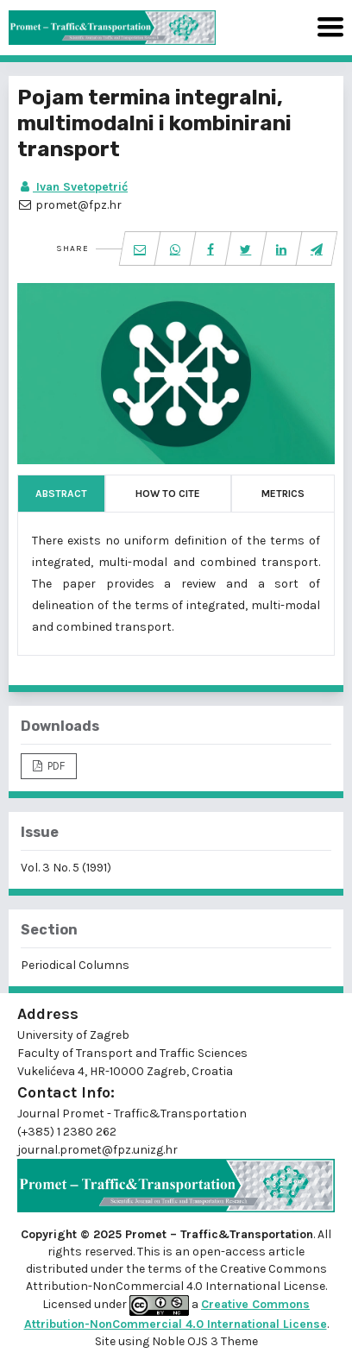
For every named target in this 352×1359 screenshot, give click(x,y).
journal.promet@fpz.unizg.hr (97, 1149)
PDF (55, 765)
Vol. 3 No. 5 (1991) (66, 867)
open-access (230, 1251)
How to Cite (167, 494)
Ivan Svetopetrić (72, 186)
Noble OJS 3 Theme (203, 1341)
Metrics (283, 494)
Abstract (61, 494)
